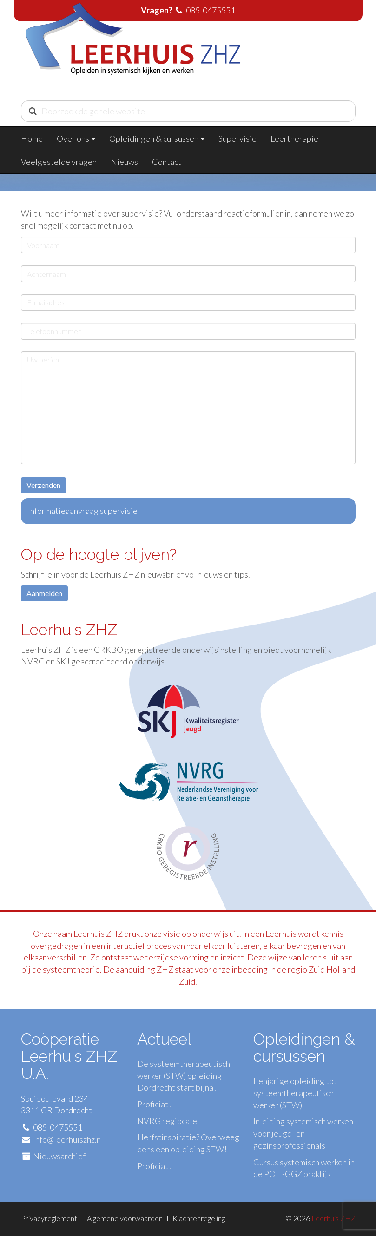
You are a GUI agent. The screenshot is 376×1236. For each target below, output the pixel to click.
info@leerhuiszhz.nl (68, 1139)
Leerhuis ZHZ (333, 1218)
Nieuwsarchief (59, 1156)
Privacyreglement (49, 1218)
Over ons (76, 138)
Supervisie (237, 138)
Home (32, 138)
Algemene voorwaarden (125, 1218)
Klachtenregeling (198, 1218)
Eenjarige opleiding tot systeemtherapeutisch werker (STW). (295, 1093)
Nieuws (124, 162)
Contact (166, 162)
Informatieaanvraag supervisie (83, 511)
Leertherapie (294, 138)
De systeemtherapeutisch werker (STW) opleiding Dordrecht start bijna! (183, 1075)
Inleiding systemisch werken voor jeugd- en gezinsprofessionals (303, 1133)
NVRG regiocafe (167, 1121)
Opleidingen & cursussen (156, 138)
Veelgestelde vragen (59, 162)
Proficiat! (154, 1104)
